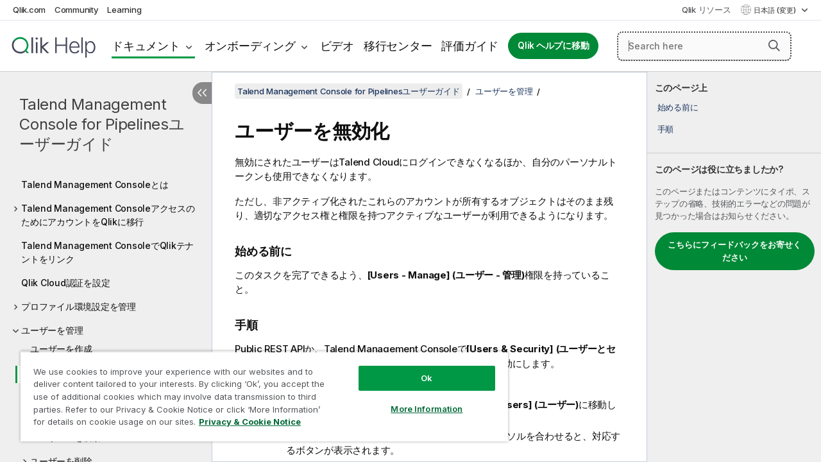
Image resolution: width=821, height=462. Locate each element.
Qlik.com (29, 9)
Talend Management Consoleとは (94, 184)
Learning (124, 9)
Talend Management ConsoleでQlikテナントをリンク (107, 252)
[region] (258, 391)
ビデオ (337, 46)
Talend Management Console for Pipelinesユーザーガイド (102, 124)
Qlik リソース (706, 9)
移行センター (398, 46)
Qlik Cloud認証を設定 (65, 282)
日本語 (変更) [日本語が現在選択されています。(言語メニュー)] (776, 10)
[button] (774, 45)
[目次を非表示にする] (202, 93)
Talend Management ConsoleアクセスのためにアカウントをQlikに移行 (108, 215)
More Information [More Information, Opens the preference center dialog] (417, 399)
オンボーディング (250, 46)
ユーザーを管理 (52, 330)
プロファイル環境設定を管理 (78, 306)
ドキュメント (146, 46)
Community (77, 9)
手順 (665, 129)
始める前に (677, 107)
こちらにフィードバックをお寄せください (734, 250)
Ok (417, 368)
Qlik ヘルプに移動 (553, 45)
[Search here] (704, 46)
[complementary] (734, 267)
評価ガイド (469, 46)
